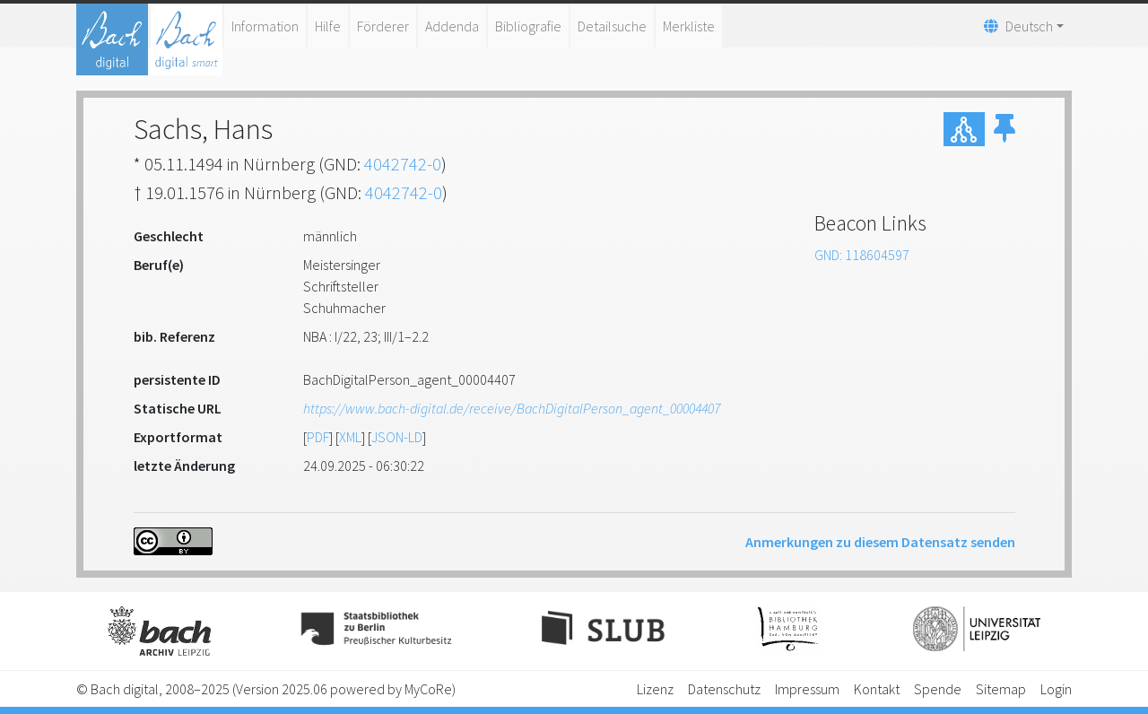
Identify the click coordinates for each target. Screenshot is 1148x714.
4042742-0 (402, 163)
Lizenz (655, 689)
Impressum (807, 689)
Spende (937, 689)
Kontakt (877, 689)
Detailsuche (612, 26)
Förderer (383, 26)
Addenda (452, 26)
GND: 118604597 (861, 255)
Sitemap (1001, 689)
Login (1056, 689)
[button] (1004, 129)
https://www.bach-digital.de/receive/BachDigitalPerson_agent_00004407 (511, 408)
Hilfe (328, 26)
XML (350, 437)
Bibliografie (528, 26)
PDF (318, 437)
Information (265, 26)
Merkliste (689, 26)
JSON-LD (396, 437)
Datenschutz (724, 689)
